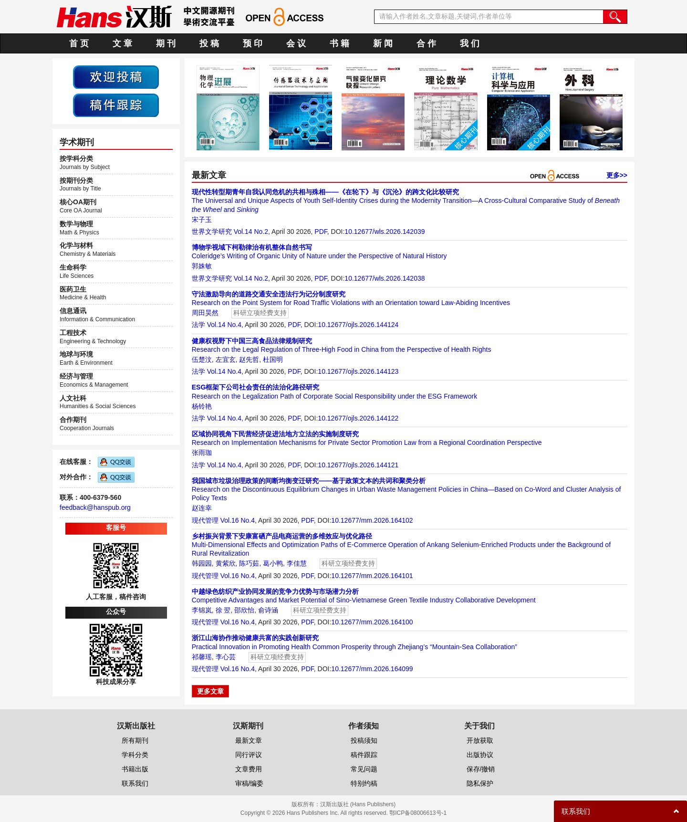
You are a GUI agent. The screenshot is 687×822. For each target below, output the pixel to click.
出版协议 (480, 755)
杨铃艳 (202, 406)
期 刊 (166, 43)
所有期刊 (135, 740)
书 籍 (339, 43)
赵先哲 (249, 359)
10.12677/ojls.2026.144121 (358, 465)
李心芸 (226, 657)
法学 (198, 324)
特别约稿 (364, 783)
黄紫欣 (226, 563)
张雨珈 (202, 452)
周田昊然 (205, 312)
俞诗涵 (268, 610)
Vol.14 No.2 (251, 231)
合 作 (426, 43)
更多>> (616, 175)
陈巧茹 (249, 563)
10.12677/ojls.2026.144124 (358, 324)
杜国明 (273, 359)
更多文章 (210, 691)
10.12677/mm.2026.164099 (372, 669)
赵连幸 (202, 508)
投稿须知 (364, 740)
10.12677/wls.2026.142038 (384, 278)
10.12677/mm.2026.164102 (372, 520)
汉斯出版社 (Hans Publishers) (358, 804)
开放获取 (480, 740)
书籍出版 (135, 769)
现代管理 (205, 520)
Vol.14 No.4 (224, 324)
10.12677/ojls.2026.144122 (358, 418)
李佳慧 (297, 563)
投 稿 (209, 43)
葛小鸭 (273, 563)
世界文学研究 (212, 231)
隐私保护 (480, 783)
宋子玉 (202, 219)
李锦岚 (202, 610)
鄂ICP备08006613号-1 (418, 813)
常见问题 (364, 769)
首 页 (79, 43)
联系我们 (135, 783)
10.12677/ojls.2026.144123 (358, 371)
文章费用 (248, 769)
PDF (320, 231)
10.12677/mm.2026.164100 (372, 622)
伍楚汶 (202, 359)
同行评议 (248, 755)
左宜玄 (226, 359)
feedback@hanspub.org (95, 507)
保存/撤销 (481, 769)
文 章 (122, 43)
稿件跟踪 (364, 755)
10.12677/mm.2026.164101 (372, 576)
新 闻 (383, 43)
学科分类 (135, 755)
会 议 (296, 43)
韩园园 (202, 563)
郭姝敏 (202, 266)
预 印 (252, 43)
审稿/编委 (249, 783)
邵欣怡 (244, 610)
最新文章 (248, 740)
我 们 (469, 43)
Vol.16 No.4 (237, 520)
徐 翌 (223, 610)
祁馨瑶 (202, 657)
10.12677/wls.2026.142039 (384, 231)
